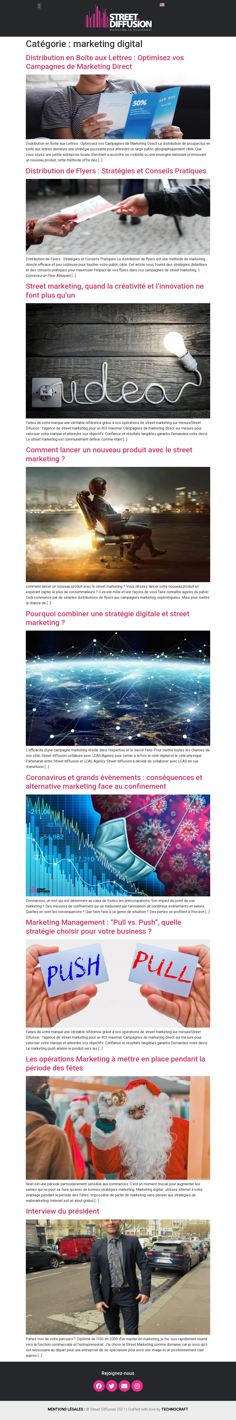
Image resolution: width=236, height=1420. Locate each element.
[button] (39, 6)
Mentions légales (65, 1409)
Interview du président (62, 1211)
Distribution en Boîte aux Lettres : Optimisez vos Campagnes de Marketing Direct (105, 62)
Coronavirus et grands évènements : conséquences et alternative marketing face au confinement (114, 782)
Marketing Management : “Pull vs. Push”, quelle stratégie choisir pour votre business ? (103, 926)
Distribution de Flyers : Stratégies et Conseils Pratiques (116, 170)
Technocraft (174, 1409)
